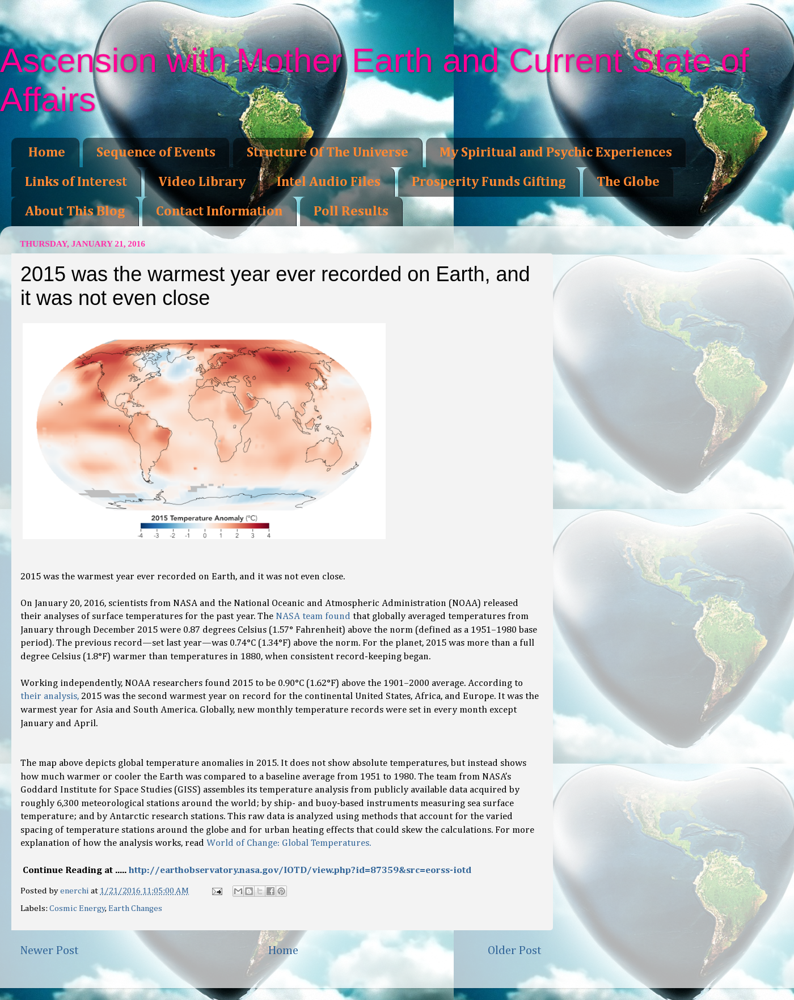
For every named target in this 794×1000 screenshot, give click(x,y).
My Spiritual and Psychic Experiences (556, 152)
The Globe (628, 182)
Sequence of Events (156, 152)
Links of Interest (76, 182)
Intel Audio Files (329, 182)
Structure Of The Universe (327, 152)
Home (46, 152)
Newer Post (49, 950)
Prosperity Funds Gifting (488, 182)
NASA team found (313, 616)
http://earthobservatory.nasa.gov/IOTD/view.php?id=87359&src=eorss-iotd (300, 870)
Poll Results (351, 211)
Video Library (202, 182)
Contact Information (219, 211)
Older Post (515, 950)
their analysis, (49, 696)
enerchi (75, 891)
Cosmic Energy (77, 908)
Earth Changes (135, 908)
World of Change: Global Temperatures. (288, 843)
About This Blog (75, 211)
